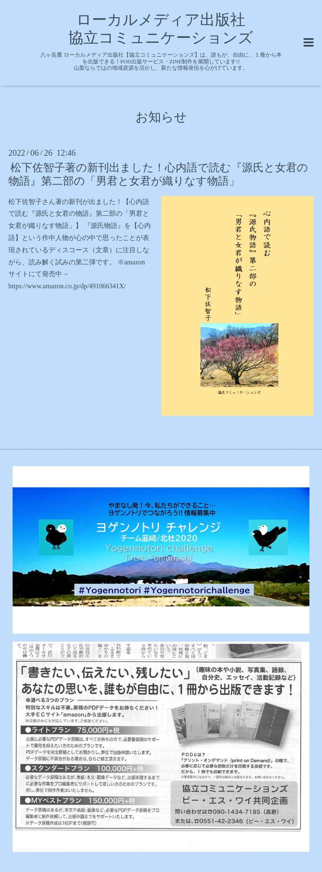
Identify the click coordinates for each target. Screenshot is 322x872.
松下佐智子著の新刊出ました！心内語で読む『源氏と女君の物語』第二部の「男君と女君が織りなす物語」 (158, 174)
